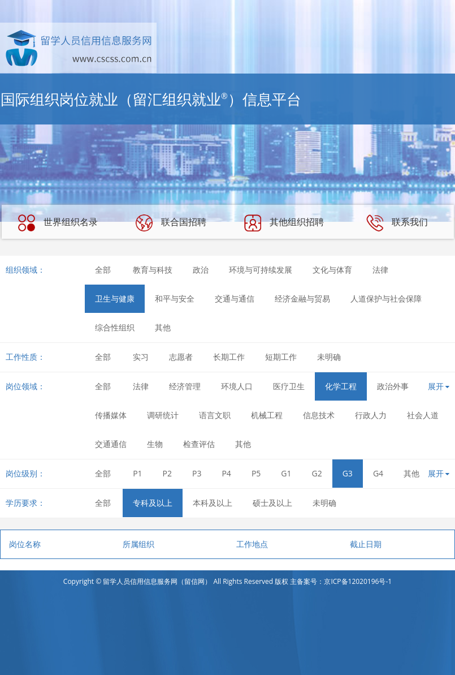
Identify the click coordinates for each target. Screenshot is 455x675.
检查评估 (199, 443)
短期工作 (281, 356)
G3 (348, 473)
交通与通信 (234, 298)
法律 (380, 269)
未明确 (329, 356)
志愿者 (181, 356)
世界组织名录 (57, 222)
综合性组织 (115, 327)
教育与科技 (152, 269)
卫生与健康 (115, 298)
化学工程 (341, 386)
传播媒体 (111, 415)
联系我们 (396, 222)
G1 (286, 473)
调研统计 (163, 415)
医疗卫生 (289, 386)
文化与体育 (332, 269)
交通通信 (111, 443)
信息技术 (319, 415)
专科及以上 (152, 502)
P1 (137, 473)
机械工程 (267, 415)
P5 (256, 473)
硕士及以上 (272, 502)
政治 (201, 269)
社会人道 (423, 415)
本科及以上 (212, 502)
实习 (141, 356)
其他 (163, 327)
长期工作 (229, 356)
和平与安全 (174, 298)
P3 (196, 473)
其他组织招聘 (283, 222)
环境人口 (237, 386)
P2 (167, 473)
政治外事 (393, 386)
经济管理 (185, 386)
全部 (103, 269)
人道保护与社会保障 (386, 298)
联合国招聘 (171, 222)
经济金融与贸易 (302, 298)
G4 (378, 473)
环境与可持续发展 (260, 269)
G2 (317, 473)
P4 (226, 473)
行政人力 (371, 415)
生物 (155, 443)
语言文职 (215, 415)
